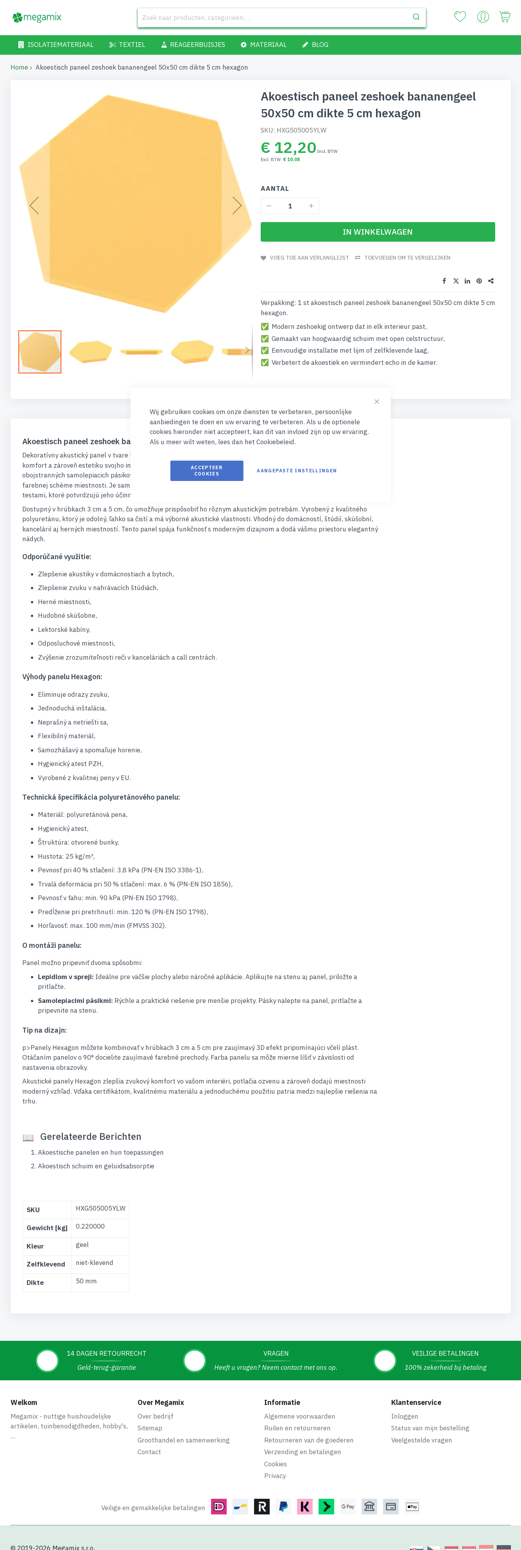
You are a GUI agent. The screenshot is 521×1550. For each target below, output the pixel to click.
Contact (149, 1452)
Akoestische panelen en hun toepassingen (101, 1152)
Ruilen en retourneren (297, 1428)
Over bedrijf (156, 1416)
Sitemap (150, 1428)
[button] (94, 352)
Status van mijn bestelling (430, 1428)
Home (19, 67)
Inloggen (405, 1416)
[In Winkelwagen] (378, 232)
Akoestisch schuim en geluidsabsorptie (96, 1166)
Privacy (275, 1475)
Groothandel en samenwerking (184, 1440)
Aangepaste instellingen (297, 471)
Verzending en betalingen (302, 1452)
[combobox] (282, 17)
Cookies (275, 1464)
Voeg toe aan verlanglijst (309, 257)
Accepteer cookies (207, 471)
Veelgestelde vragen (421, 1440)
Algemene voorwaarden (299, 1416)
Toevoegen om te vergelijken (407, 257)
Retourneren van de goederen (309, 1440)
